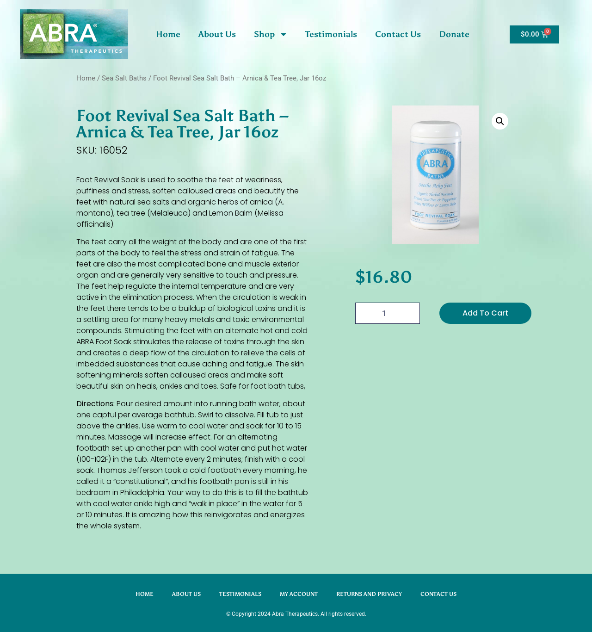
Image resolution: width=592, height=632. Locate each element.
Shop (271, 34)
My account (299, 594)
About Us (217, 34)
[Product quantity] (387, 313)
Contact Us (398, 34)
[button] (500, 121)
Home (168, 34)
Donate (454, 34)
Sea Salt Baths (124, 78)
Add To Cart (485, 313)
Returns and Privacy (369, 594)
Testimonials (331, 34)
